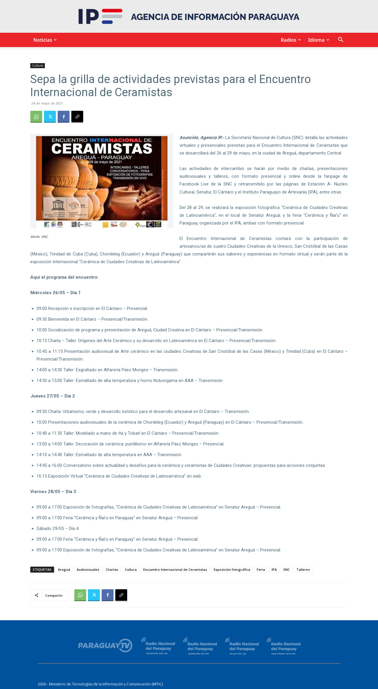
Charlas (112, 569)
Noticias (44, 40)
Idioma (317, 40)
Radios (290, 40)
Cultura (37, 65)
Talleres (303, 569)
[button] (340, 40)
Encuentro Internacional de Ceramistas (175, 569)
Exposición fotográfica (232, 569)
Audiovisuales (88, 569)
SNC (286, 569)
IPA (274, 569)
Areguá (64, 569)
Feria (261, 569)
